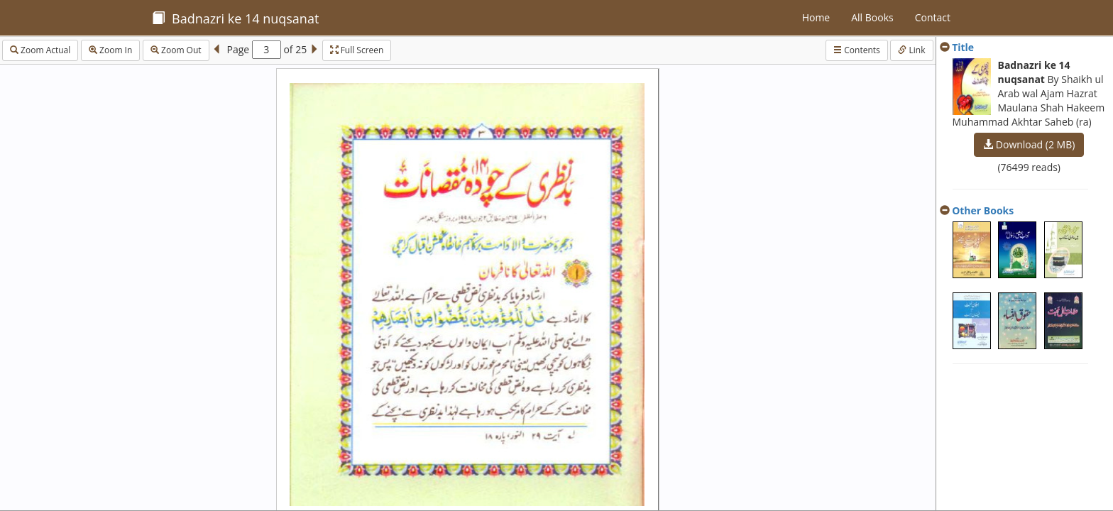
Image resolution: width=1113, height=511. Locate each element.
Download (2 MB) (1029, 144)
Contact (932, 17)
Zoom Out (176, 50)
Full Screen (357, 50)
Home (816, 17)
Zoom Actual (40, 50)
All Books (872, 17)
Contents (856, 50)
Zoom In (110, 50)
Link (911, 50)
